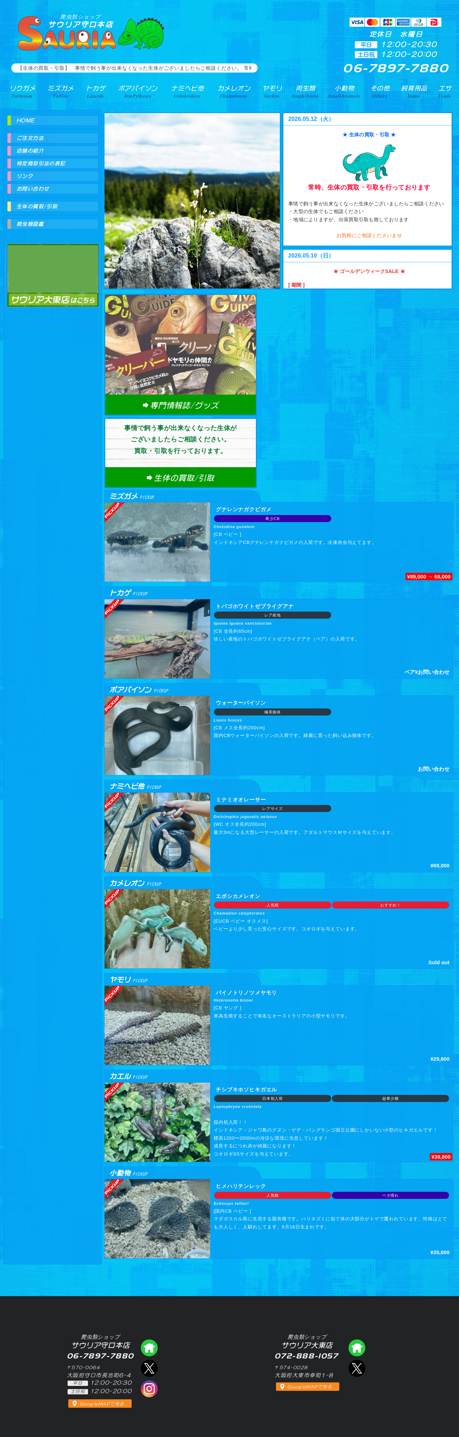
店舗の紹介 (30, 150)
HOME (26, 120)
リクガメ (21, 91)
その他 (380, 91)
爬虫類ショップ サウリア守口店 (149, 1347)
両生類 (304, 91)
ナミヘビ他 (186, 91)
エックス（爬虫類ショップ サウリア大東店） (356, 1368)
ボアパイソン (137, 91)
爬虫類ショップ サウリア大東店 (52, 269)
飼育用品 (414, 91)
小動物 (344, 91)
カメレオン (232, 91)
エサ (444, 91)
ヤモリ (271, 91)
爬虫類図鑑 (30, 224)
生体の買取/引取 (37, 206)
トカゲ (94, 91)
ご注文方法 (30, 138)
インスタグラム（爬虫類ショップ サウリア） (149, 1388)
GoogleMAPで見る (102, 1404)
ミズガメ (59, 91)
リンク (25, 176)
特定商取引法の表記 (41, 163)
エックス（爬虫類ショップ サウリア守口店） (149, 1368)
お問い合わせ (33, 188)
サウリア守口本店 (80, 21)
